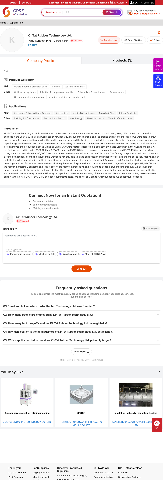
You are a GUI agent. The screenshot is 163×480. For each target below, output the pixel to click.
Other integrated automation (29, 97)
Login (36, 472)
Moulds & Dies (106, 113)
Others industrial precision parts (30, 87)
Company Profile (41, 61)
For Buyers (14, 468)
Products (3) (122, 60)
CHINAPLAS (101, 468)
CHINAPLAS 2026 (103, 472)
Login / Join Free (17, 472)
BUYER (13, 2)
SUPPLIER (27, 2)
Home (3, 22)
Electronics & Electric (54, 118)
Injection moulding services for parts (67, 97)
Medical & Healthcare (83, 113)
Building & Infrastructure (26, 118)
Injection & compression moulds (56, 92)
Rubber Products (127, 113)
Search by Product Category (72, 475)
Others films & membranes (91, 92)
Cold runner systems (24, 92)
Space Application (103, 477)
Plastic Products (95, 118)
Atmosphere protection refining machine (27, 413)
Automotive (62, 113)
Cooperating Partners (129, 477)
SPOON (81, 413)
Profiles (56, 87)
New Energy (76, 118)
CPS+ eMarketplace (130, 468)
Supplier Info (16, 22)
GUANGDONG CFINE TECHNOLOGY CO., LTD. (27, 422)
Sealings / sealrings (74, 87)
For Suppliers (41, 468)
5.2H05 (33, 46)
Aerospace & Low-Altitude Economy (33, 113)
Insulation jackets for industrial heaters (135, 413)
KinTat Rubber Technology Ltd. (54, 35)
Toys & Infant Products (120, 118)
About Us (123, 472)
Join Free (45, 472)
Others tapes (117, 92)
